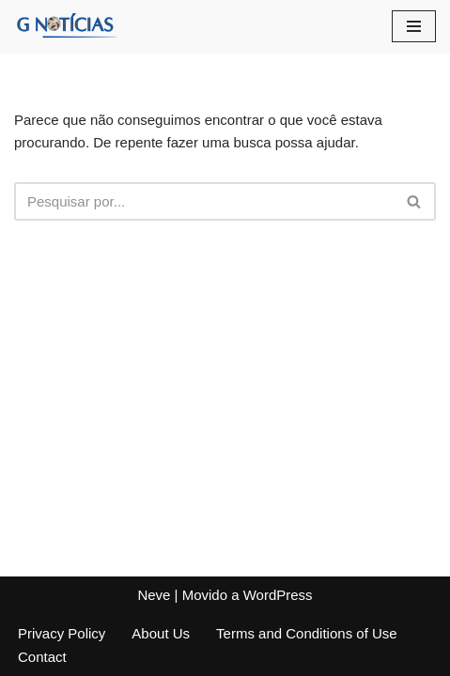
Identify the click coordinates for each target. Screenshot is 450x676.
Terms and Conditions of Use (306, 633)
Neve (153, 595)
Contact (42, 657)
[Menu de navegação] (414, 26)
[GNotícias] (65, 26)
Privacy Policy (61, 633)
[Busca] (204, 201)
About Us (161, 633)
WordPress (278, 595)
